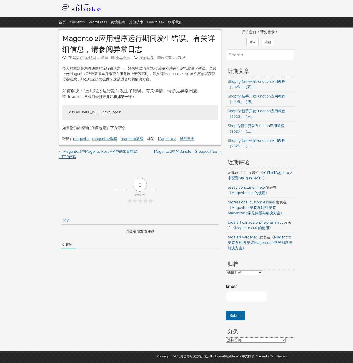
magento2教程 (104, 139)
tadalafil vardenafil (243, 237)
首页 (62, 22)
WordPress (98, 22)
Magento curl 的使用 (248, 193)
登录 (65, 220)
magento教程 (132, 139)
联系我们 (175, 22)
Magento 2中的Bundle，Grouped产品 (187, 151)
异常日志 (187, 139)
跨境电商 (118, 22)
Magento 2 (167, 139)
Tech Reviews (279, 356)
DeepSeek (155, 22)
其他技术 (136, 22)
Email (231, 286)
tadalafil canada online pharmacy (255, 222)
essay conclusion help (246, 187)
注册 (268, 42)
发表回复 (147, 57)
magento (77, 22)
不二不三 (123, 57)
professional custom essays (251, 202)
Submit (235, 315)
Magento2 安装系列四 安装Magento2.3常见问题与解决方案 (260, 242)
